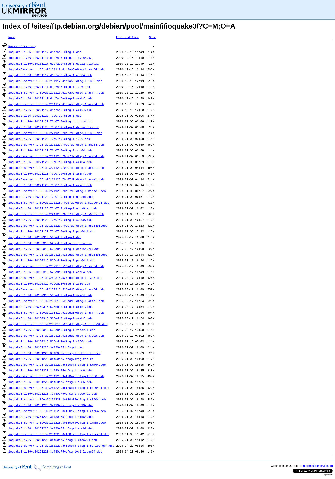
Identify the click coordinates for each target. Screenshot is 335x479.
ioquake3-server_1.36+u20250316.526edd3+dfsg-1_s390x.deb (56, 336)
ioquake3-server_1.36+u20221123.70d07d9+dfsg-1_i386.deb (55, 133)
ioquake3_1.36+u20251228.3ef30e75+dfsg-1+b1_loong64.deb (55, 451)
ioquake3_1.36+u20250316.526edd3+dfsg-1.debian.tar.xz (53, 249)
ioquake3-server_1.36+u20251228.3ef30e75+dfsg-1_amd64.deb (57, 411)
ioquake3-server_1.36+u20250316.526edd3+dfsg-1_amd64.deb (56, 266)
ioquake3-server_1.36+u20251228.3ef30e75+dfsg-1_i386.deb (56, 376)
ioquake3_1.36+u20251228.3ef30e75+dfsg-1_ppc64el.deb (52, 393)
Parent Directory (22, 46)
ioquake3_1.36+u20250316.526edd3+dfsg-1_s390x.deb (50, 341)
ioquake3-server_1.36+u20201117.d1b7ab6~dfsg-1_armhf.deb (56, 92)
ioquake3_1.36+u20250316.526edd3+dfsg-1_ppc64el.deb (51, 260)
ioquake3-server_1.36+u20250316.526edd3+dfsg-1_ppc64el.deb (58, 255)
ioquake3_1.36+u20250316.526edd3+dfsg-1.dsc (44, 237)
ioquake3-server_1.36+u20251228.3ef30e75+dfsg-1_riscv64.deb (58, 434)
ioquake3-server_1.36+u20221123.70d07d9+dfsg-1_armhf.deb (56, 168)
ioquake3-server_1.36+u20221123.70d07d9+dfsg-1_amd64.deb (56, 145)
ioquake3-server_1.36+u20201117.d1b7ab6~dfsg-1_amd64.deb (56, 69)
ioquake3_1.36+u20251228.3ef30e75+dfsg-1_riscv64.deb (52, 440)
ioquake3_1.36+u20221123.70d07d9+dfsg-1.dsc (44, 116)
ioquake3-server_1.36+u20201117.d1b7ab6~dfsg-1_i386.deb (55, 81)
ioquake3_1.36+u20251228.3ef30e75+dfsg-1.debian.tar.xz (54, 353)
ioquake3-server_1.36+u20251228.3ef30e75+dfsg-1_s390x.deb (57, 399)
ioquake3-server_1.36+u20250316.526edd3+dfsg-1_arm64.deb (56, 289)
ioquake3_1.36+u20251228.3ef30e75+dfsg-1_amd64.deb (50, 417)
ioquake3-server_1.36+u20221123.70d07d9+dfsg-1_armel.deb (56, 179)
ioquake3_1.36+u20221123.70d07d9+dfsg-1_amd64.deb (50, 150)
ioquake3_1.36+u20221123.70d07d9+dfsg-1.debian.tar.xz (53, 127)
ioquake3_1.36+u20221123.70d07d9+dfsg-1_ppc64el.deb (51, 231)
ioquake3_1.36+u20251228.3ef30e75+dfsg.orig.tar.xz (50, 359)
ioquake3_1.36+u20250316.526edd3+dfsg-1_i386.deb (49, 283)
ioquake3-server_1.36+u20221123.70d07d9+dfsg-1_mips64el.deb (58, 202)
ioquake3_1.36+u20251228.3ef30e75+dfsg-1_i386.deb (50, 382)
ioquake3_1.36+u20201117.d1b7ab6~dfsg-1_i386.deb (49, 87)
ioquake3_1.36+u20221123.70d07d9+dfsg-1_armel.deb (50, 185)
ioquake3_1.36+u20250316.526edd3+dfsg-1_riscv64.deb (51, 330)
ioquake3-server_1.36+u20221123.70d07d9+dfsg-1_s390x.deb (56, 214)
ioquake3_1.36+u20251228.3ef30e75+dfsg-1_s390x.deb (50, 405)
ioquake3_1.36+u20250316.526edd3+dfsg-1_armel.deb (50, 307)
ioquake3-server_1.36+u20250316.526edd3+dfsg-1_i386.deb (55, 278)
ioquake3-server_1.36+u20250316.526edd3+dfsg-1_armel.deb (56, 301)
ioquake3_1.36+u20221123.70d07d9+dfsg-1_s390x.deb (50, 220)
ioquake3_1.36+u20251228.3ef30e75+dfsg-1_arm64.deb (50, 370)
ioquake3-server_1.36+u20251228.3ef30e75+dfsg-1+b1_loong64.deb (61, 446)
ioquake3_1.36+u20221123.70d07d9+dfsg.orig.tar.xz (50, 121)
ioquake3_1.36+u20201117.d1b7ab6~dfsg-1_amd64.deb (50, 75)
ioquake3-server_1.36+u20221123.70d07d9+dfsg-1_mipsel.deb (57, 191)
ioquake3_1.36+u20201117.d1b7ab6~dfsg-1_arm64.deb (50, 110)
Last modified (127, 37)
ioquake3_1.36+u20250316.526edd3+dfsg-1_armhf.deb (50, 318)
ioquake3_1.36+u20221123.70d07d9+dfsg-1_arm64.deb (50, 162)
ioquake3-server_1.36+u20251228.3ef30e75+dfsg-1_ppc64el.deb (58, 388)
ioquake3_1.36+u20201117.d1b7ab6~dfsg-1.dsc (44, 52)
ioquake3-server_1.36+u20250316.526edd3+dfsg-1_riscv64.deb (58, 324)
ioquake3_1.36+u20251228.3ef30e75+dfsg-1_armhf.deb (50, 428)
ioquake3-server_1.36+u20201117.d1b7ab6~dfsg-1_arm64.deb (56, 104)
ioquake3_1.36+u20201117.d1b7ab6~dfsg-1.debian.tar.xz (53, 63)
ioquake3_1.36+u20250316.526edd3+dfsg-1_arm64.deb (50, 295)
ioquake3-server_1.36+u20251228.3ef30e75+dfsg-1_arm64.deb (57, 365)
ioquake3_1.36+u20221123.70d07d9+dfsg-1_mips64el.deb (52, 208)
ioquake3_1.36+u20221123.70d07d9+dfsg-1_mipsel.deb (50, 197)
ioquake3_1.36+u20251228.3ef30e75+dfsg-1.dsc (45, 347)
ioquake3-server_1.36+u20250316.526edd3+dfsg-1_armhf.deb (56, 312)
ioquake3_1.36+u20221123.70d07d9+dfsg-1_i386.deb (49, 139)
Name (11, 37)
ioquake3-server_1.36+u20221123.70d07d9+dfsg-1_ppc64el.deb (58, 226)
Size (152, 37)
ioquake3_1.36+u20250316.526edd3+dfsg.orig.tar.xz (50, 243)
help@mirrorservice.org (318, 465)
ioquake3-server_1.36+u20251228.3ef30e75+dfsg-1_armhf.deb (57, 422)
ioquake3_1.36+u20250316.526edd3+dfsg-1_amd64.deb (50, 272)
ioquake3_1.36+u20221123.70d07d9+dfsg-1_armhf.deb (50, 173)
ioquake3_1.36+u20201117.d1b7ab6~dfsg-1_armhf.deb (50, 98)
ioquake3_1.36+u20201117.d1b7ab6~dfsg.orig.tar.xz (50, 58)
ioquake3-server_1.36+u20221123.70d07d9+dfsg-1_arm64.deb (56, 156)
